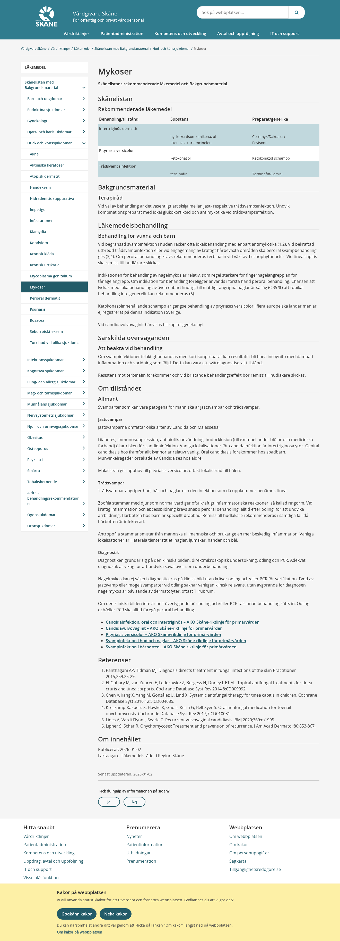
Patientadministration (44, 844)
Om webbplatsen (245, 836)
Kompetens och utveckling (49, 853)
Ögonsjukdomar (41, 514)
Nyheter (134, 836)
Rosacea (37, 320)
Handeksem (40, 187)
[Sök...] (296, 12)
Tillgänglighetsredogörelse (255, 869)
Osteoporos (37, 448)
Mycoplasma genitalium (51, 276)
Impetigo (38, 209)
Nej (134, 801)
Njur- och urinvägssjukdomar (53, 426)
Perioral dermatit (45, 298)
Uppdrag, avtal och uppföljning (53, 861)
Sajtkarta (238, 861)
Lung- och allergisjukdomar (51, 381)
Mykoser (200, 48)
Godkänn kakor (77, 914)
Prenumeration (141, 861)
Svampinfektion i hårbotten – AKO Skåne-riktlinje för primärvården (171, 647)
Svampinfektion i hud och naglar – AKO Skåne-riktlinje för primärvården (176, 640)
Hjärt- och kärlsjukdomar (49, 131)
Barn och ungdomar (44, 98)
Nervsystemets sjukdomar (50, 415)
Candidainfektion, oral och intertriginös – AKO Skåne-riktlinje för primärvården (182, 622)
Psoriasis (38, 309)
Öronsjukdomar (41, 525)
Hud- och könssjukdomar (49, 143)
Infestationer (41, 220)
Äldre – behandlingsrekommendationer (53, 498)
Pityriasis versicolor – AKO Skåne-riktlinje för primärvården (163, 634)
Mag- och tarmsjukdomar (49, 393)
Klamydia (38, 231)
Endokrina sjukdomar (46, 109)
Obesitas (35, 437)
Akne (34, 154)
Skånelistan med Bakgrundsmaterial (41, 85)
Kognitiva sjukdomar (45, 370)
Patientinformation (144, 844)
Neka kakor (115, 914)
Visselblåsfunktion (41, 877)
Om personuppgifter (249, 853)
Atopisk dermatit (45, 176)
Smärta (33, 470)
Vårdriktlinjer (36, 836)
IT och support (37, 869)
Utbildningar (138, 853)
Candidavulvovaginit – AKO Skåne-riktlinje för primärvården (164, 628)
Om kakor (238, 844)
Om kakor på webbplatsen (79, 932)
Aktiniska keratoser (47, 165)
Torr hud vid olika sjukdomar (55, 342)
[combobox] (243, 12)
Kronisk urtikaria (44, 264)
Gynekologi (37, 120)
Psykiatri (35, 459)
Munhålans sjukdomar (47, 404)
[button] (76, 33)
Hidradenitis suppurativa (52, 198)
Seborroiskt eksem (46, 331)
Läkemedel (35, 67)
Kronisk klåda (42, 253)
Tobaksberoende (42, 481)
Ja (108, 801)
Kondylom (39, 242)
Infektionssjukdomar (45, 359)
